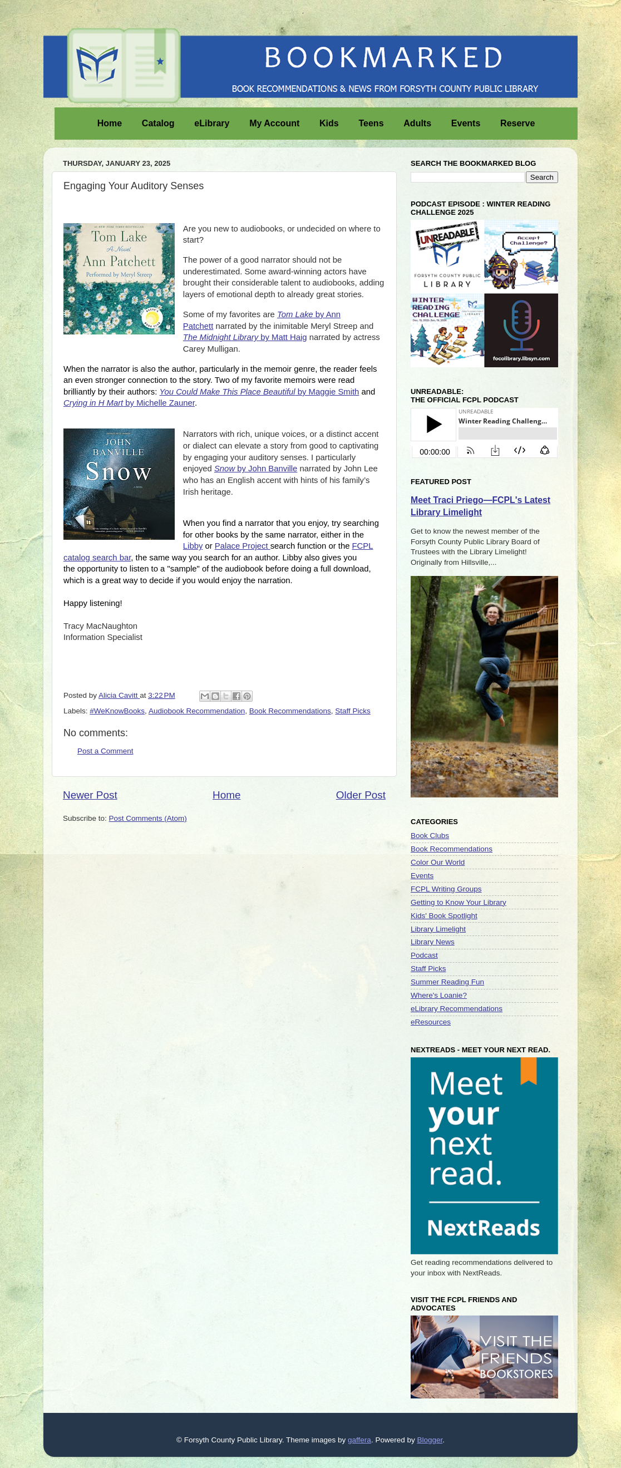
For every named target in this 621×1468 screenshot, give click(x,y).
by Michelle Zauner (129, 402)
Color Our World (438, 862)
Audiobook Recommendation (197, 711)
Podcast (424, 955)
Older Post (361, 795)
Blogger (429, 1440)
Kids (333, 122)
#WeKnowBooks (117, 711)
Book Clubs (430, 835)
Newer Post (90, 795)
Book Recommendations (290, 711)
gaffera (359, 1440)
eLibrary (216, 122)
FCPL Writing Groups (446, 889)
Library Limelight (438, 929)
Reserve (522, 122)
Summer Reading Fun (447, 982)
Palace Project (242, 545)
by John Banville (255, 468)
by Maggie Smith (259, 391)
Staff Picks (353, 711)
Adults (421, 122)
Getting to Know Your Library (458, 902)
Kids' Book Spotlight (444, 916)
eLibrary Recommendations (456, 1008)
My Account (278, 122)
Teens (375, 122)
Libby (193, 545)
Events (470, 122)
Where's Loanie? (439, 995)
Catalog (163, 122)
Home (114, 122)
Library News (433, 942)
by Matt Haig (245, 337)
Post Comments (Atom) (148, 818)
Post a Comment (105, 751)
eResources (431, 1022)
